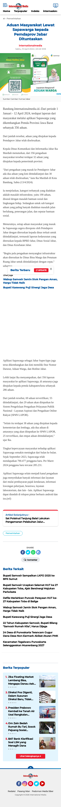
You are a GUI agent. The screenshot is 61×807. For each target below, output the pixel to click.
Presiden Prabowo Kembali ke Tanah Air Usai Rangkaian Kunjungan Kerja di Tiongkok (21, 711)
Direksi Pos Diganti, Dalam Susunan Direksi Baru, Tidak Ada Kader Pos (20, 696)
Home (6, 11)
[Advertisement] (30, 323)
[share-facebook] (22, 552)
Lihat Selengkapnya (30, 756)
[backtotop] (31, 769)
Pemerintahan (13, 533)
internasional (51, 11)
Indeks (35, 11)
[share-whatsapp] (33, 552)
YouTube (44, 785)
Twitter (38, 785)
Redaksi (11, 791)
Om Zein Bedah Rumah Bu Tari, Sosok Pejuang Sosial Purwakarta (21, 727)
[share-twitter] (28, 552)
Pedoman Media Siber (42, 791)
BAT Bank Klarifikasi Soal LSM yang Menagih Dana (20, 742)
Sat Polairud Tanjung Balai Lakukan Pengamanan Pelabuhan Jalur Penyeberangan (27, 520)
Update (41, 270)
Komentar (30, 559)
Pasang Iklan (23, 791)
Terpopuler (20, 11)
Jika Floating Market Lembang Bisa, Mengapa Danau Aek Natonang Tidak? (21, 680)
